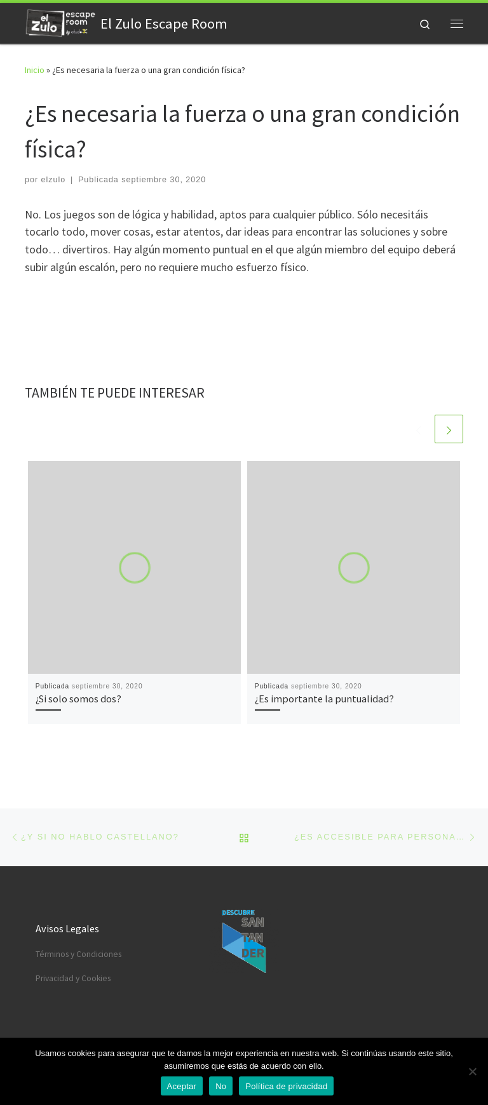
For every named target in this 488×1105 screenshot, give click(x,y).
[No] (472, 1071)
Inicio (34, 70)
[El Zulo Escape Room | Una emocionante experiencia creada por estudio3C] (60, 21)
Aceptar (182, 1086)
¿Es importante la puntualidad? (324, 698)
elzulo (53, 179)
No (220, 1086)
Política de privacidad (286, 1086)
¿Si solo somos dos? (78, 698)
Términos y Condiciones (78, 954)
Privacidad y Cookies (73, 978)
